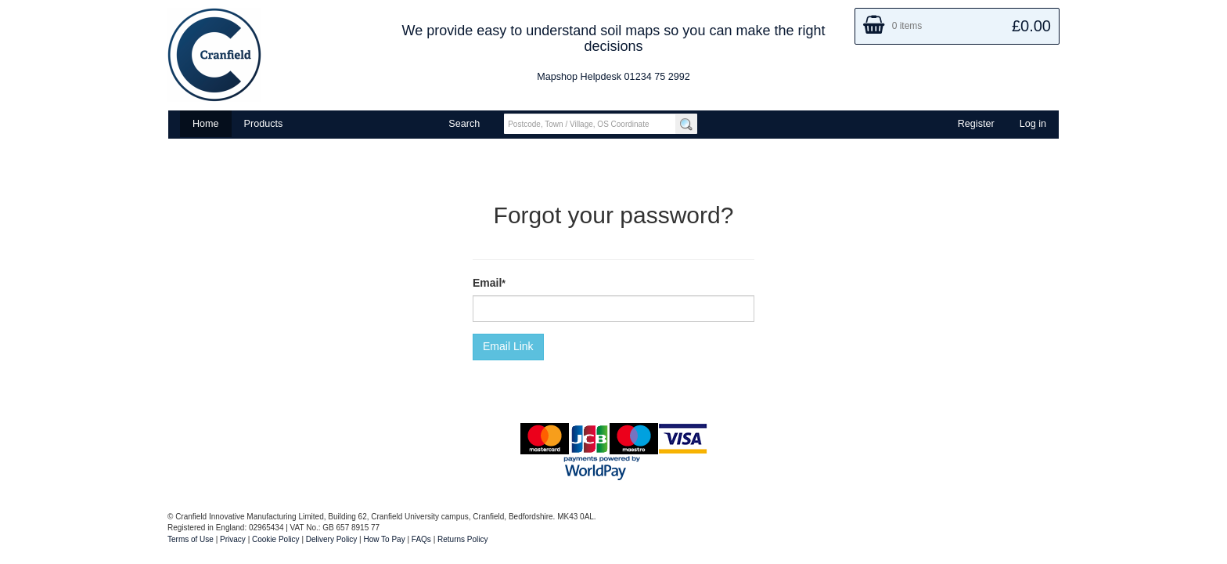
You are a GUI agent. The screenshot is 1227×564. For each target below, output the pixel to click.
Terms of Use (190, 539)
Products (263, 123)
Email (487, 283)
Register (976, 123)
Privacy (233, 539)
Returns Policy (462, 539)
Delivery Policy (332, 539)
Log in (1033, 123)
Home (206, 123)
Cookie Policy (276, 539)
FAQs (421, 539)
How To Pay (384, 539)
